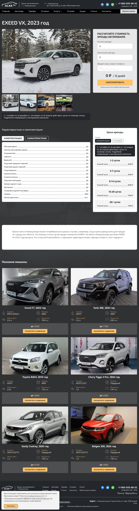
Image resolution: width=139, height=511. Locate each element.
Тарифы (32, 11)
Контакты (106, 11)
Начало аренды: (104, 42)
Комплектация (13, 138)
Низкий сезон (103, 141)
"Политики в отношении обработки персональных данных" (27, 502)
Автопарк (19, 11)
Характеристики (37, 138)
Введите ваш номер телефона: (111, 64)
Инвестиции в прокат (88, 490)
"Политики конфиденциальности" (32, 499)
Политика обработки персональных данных (82, 506)
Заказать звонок (128, 11)
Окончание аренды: (106, 53)
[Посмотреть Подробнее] (35, 301)
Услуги (57, 11)
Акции (83, 11)
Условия (45, 11)
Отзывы (71, 11)
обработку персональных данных (122, 87)
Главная (6, 11)
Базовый (118, 141)
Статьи (94, 11)
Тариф (97, 137)
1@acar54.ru (131, 493)
